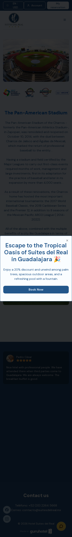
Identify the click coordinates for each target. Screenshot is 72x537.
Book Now (36, 290)
